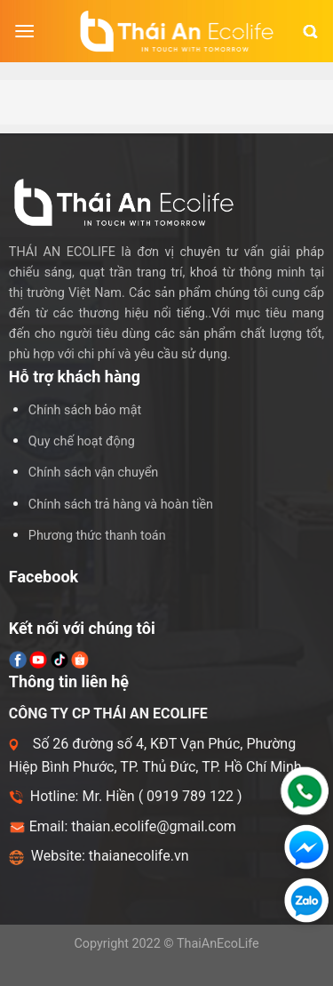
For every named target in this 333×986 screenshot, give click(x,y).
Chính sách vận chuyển (93, 472)
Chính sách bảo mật (84, 410)
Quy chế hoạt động (81, 441)
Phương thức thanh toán (97, 535)
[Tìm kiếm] (310, 31)
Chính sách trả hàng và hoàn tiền (120, 504)
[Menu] (24, 31)
